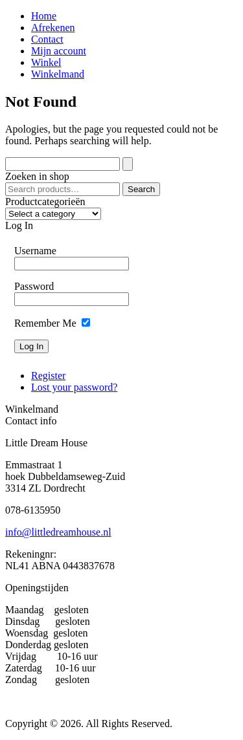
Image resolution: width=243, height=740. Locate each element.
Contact (47, 39)
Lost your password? (74, 387)
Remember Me (45, 323)
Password (34, 286)
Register (48, 375)
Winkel (46, 62)
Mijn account (58, 50)
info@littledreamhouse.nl (58, 532)
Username (35, 250)
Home (43, 15)
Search (141, 189)
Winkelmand (57, 74)
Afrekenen (53, 27)
